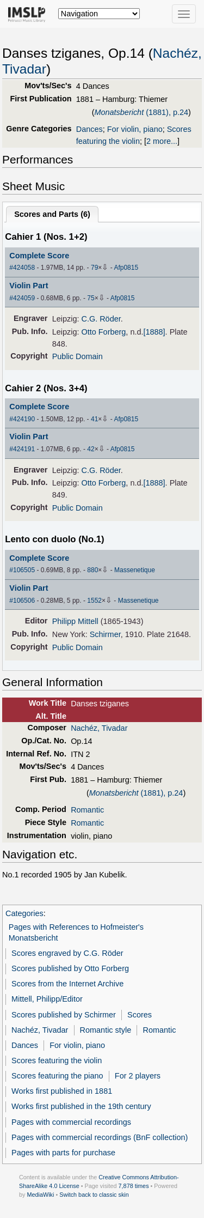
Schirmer (105, 634)
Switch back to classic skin (94, 1194)
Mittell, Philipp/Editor (47, 999)
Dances (89, 129)
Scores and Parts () (52, 214)
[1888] (154, 332)
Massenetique (134, 570)
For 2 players (137, 1075)
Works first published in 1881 (61, 1091)
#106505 (22, 570)
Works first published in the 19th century (81, 1106)
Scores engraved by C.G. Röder (67, 953)
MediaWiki (40, 1194)
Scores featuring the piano (57, 1075)
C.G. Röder (100, 318)
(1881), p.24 (141, 112)
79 (94, 267)
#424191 (22, 449)
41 (94, 419)
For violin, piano (135, 129)
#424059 (22, 298)
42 (90, 449)
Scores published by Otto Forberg (70, 968)
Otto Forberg (103, 332)
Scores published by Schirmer (63, 1014)
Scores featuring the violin (56, 1060)
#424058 (22, 267)
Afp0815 (126, 267)
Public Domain (77, 356)
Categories (24, 913)
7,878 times (134, 1186)
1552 (94, 600)
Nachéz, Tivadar (99, 728)
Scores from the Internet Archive (67, 983)
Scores (139, 1014)
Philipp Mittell (75, 621)
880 (92, 570)
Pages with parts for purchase (63, 1152)
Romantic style (106, 1030)
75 (90, 298)
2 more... (161, 141)
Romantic (87, 809)
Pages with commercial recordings (71, 1122)
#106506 (22, 600)
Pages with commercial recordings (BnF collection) (99, 1137)
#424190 (22, 419)
